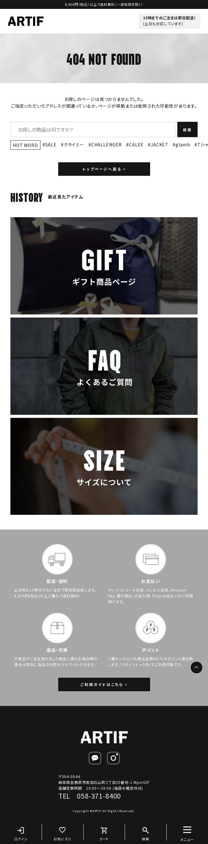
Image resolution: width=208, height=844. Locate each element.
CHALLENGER (106, 144)
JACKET (159, 144)
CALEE (136, 144)
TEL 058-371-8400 (90, 795)
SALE (51, 144)
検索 (187, 129)
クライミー (74, 144)
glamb (183, 144)
